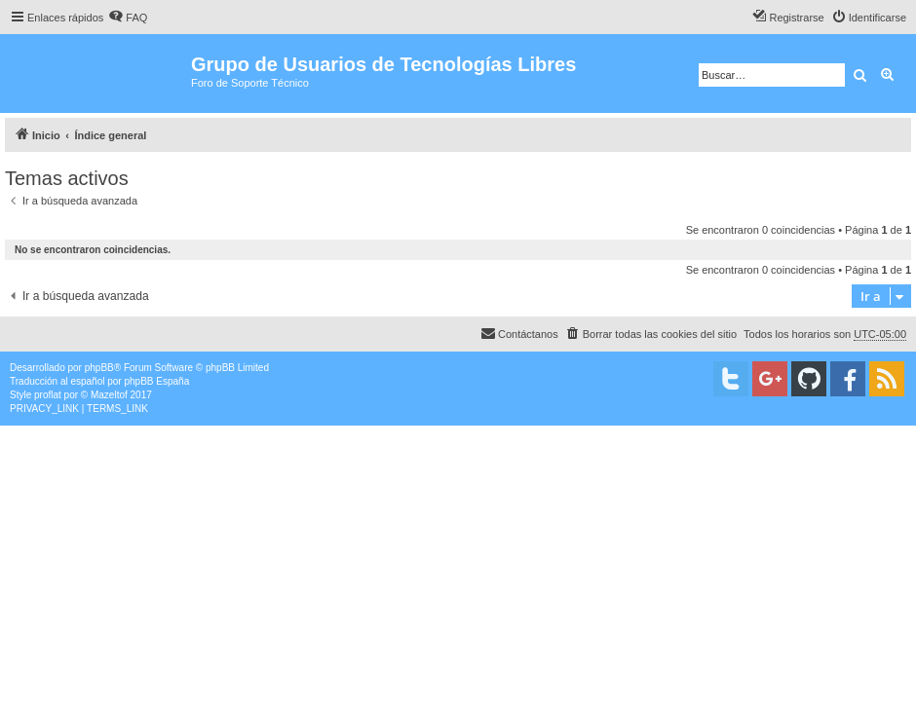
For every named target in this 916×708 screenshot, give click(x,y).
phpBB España (156, 381)
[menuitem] (127, 17)
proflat (47, 395)
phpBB (99, 367)
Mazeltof (109, 395)
